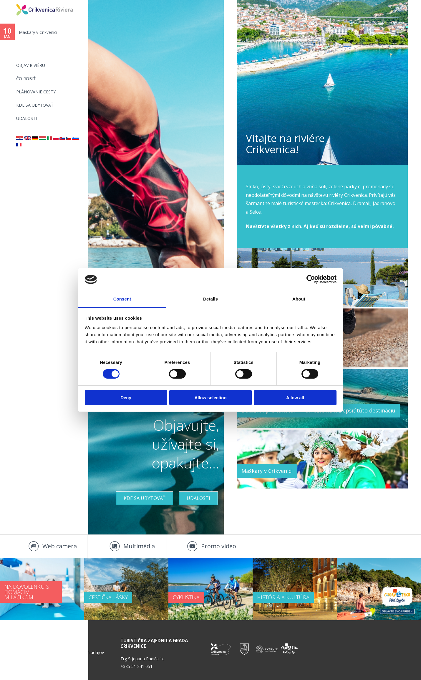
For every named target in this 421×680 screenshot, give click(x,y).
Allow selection (210, 397)
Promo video (218, 546)
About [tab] (298, 298)
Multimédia (139, 546)
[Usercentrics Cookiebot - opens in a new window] (311, 279)
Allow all (295, 397)
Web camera (59, 546)
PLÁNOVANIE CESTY (36, 92)
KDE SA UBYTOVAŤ (34, 105)
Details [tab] (210, 298)
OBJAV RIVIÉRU (30, 65)
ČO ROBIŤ (26, 78)
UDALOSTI (26, 118)
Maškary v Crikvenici (38, 32)
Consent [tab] (122, 298)
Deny (125, 397)
